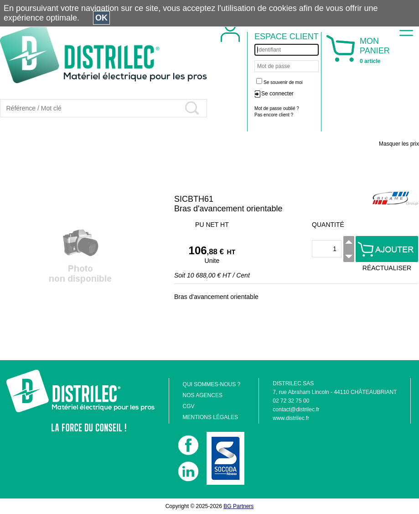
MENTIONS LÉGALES (210, 417)
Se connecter (277, 93)
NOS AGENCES (202, 395)
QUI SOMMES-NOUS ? (212, 384)
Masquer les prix (399, 144)
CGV (189, 406)
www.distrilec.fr (291, 418)
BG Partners (238, 506)
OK (101, 17)
